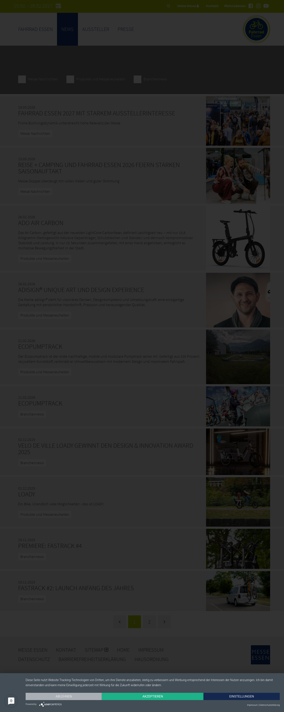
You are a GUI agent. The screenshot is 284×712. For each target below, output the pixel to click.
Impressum (252, 705)
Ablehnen (64, 696)
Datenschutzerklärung (269, 705)
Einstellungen (241, 696)
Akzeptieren (152, 696)
